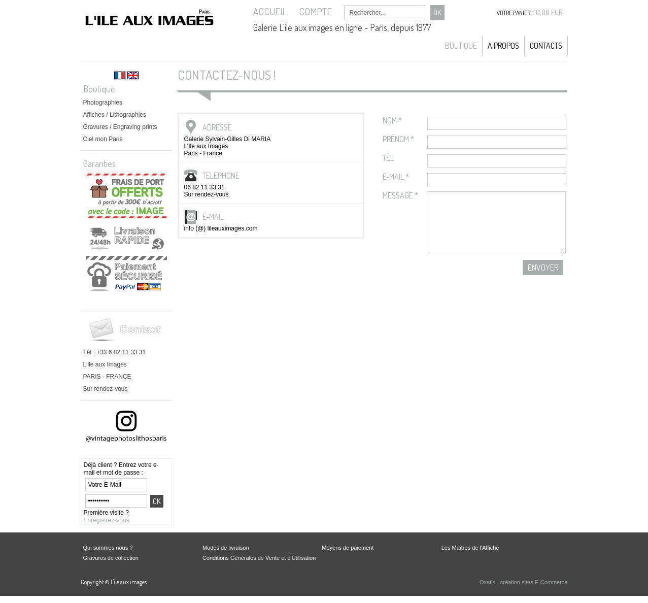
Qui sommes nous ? (108, 548)
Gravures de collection (111, 558)
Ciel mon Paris (103, 139)
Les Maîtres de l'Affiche (470, 548)
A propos (503, 46)
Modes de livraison (225, 548)
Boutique (461, 46)
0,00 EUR (549, 12)
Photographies (102, 102)
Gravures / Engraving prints (120, 126)
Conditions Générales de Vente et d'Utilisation (259, 558)
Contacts (546, 46)
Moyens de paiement (347, 548)
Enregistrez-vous (106, 520)
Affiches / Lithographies (115, 114)
